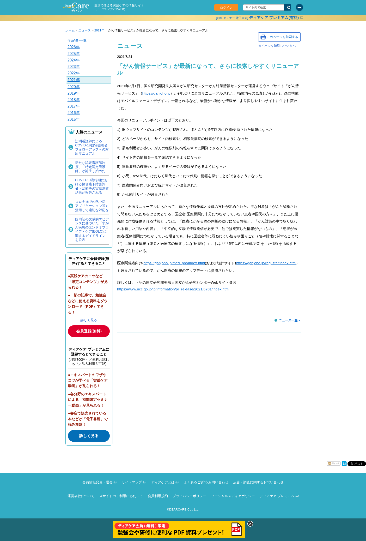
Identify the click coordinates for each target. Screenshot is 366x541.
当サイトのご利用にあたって (121, 496)
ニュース (84, 30)
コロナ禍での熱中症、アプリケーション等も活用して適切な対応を (92, 206)
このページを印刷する (282, 37)
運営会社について (80, 496)
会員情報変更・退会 (97, 482)
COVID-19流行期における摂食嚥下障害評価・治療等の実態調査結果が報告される (92, 186)
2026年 (73, 47)
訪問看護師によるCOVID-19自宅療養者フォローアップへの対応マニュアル (92, 147)
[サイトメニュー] (299, 7)
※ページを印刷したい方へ (277, 46)
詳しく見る (88, 320)
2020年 (73, 87)
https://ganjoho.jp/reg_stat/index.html (266, 263)
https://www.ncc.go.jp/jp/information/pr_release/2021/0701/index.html (173, 289)
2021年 (99, 30)
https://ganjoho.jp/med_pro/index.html (174, 263)
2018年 (73, 100)
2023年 (73, 67)
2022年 (73, 73)
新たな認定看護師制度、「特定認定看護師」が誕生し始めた (90, 167)
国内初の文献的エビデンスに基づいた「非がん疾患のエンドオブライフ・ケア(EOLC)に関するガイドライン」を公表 (92, 229)
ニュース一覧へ (290, 320)
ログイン (226, 7)
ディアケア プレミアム (277, 496)
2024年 (73, 60)
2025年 (73, 54)
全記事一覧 (77, 40)
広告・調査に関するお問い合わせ (258, 482)
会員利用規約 (158, 496)
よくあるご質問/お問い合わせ (206, 482)
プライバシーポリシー (189, 496)
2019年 (73, 93)
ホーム (70, 30)
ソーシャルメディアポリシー (233, 496)
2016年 (73, 113)
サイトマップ (132, 482)
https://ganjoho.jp (156, 93)
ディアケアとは (163, 482)
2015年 (73, 119)
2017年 (73, 106)
